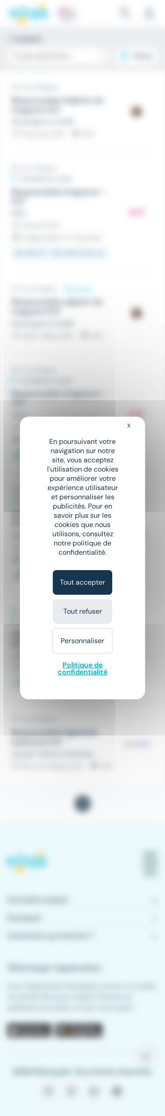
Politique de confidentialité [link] (82, 668)
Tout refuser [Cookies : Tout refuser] (82, 611)
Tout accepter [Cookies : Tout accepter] (82, 582)
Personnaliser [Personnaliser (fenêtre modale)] (82, 640)
